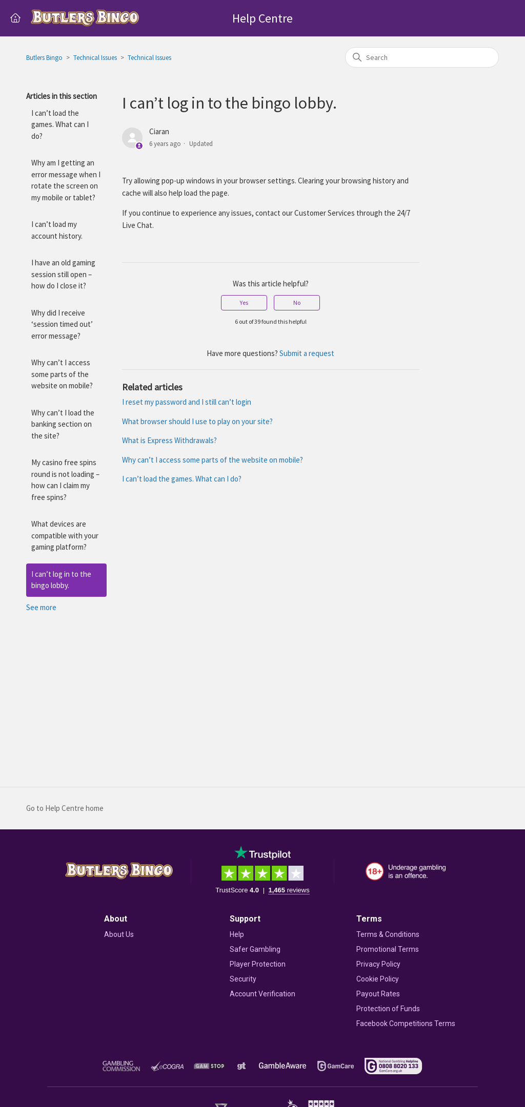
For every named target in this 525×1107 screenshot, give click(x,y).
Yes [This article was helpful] (244, 302)
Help (237, 934)
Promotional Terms (387, 949)
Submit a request (306, 353)
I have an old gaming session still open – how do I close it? (63, 274)
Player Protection (258, 964)
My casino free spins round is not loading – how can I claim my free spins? (65, 479)
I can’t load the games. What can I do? (60, 124)
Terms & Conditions (387, 934)
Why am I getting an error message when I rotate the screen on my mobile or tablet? (65, 180)
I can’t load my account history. (57, 230)
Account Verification (262, 994)
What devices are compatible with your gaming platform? (64, 535)
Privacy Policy (378, 964)
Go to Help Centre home (65, 808)
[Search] (422, 57)
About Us (119, 934)
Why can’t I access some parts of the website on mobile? (62, 374)
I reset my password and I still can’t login (186, 402)
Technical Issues (95, 57)
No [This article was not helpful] (296, 302)
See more (41, 607)
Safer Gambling (255, 949)
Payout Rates (378, 994)
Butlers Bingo (44, 57)
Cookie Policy (377, 979)
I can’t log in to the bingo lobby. (61, 580)
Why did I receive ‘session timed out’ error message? (62, 324)
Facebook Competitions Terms (405, 1023)
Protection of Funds (388, 1009)
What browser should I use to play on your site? (197, 421)
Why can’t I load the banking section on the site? (62, 424)
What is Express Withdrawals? (169, 440)
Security (243, 979)
